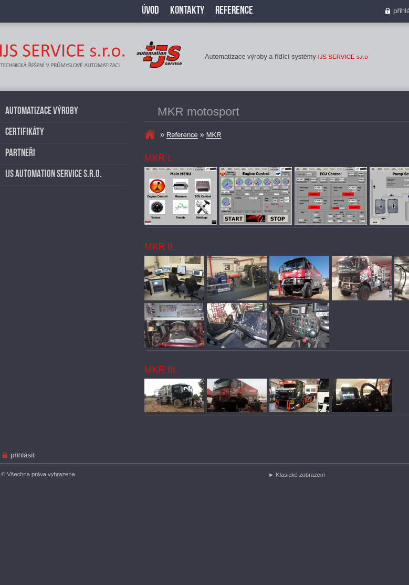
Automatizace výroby (41, 112)
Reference (182, 135)
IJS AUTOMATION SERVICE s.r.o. (53, 175)
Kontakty (187, 10)
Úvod (150, 10)
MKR (214, 135)
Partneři (20, 154)
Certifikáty (24, 133)
